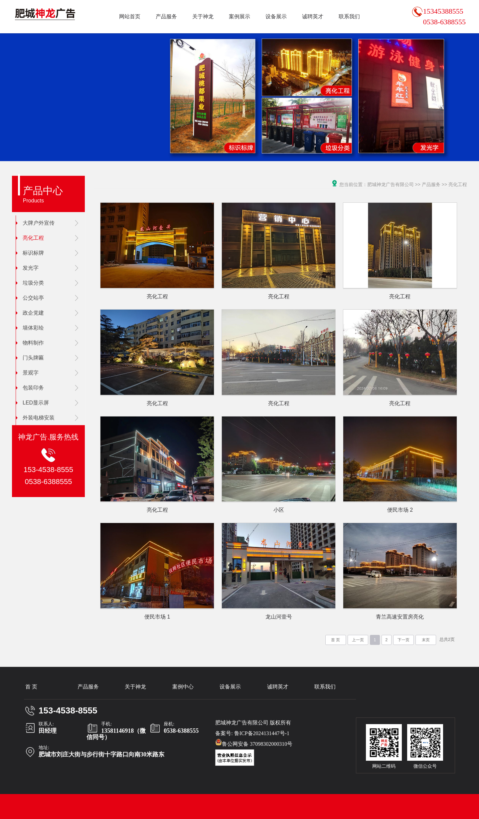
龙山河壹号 (278, 617)
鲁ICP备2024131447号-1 (261, 733)
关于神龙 (203, 16)
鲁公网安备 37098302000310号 (253, 743)
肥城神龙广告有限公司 (390, 184)
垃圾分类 (30, 283)
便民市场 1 (157, 617)
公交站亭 (30, 298)
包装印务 (30, 388)
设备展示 (276, 16)
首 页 (335, 640)
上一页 (358, 640)
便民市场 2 (400, 510)
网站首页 (129, 16)
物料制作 (30, 343)
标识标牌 (30, 253)
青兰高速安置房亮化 (400, 617)
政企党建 (30, 313)
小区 (278, 510)
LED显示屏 (32, 403)
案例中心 (183, 686)
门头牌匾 (30, 358)
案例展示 (239, 16)
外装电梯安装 (35, 417)
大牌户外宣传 (35, 223)
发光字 (27, 268)
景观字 (27, 373)
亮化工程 (30, 238)
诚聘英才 (312, 16)
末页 (426, 640)
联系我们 (349, 16)
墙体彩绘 (30, 328)
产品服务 (166, 16)
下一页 (403, 640)
